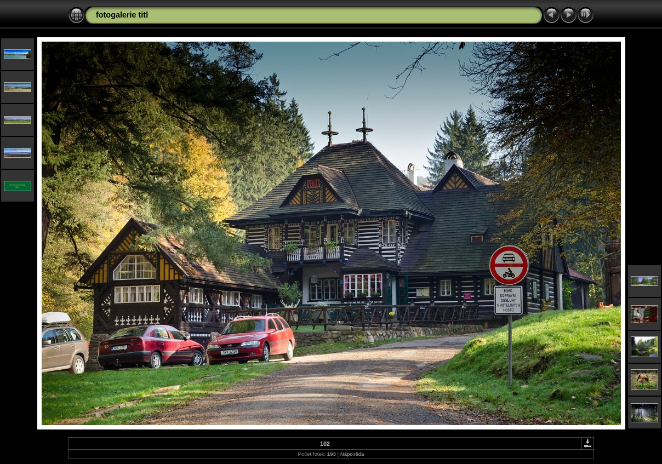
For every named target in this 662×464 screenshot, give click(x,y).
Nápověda (352, 454)
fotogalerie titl (122, 14)
